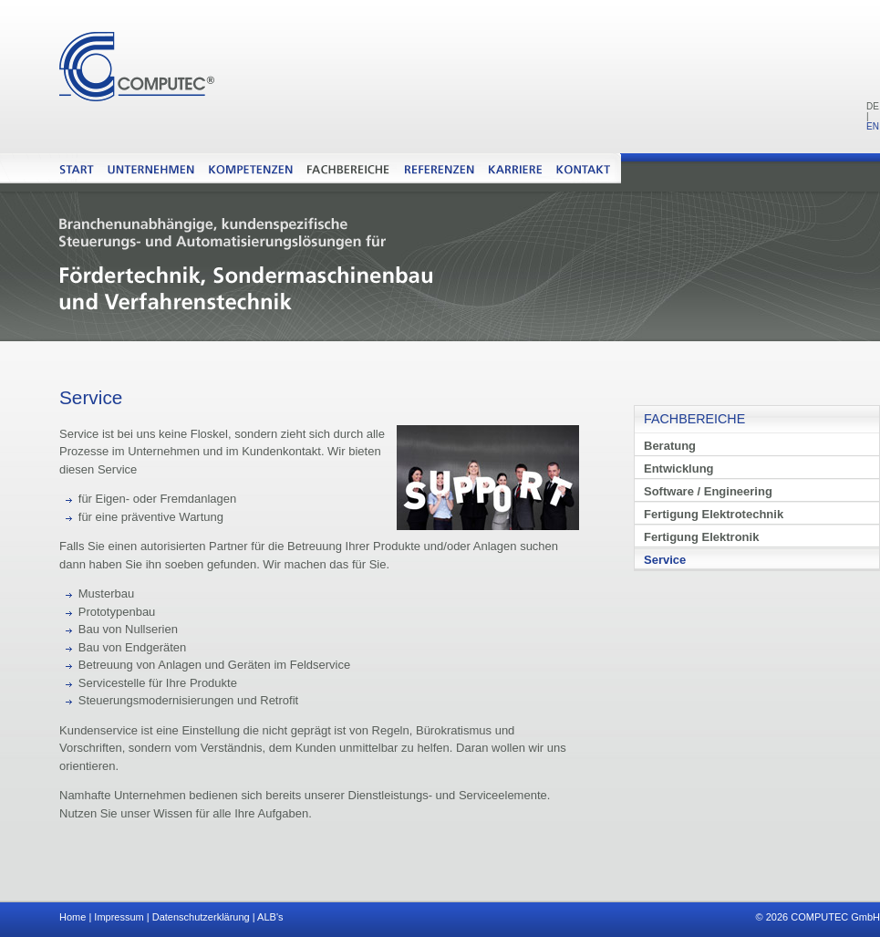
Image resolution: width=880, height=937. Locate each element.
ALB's (270, 916)
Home (72, 916)
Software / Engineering (708, 491)
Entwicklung (679, 468)
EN (872, 126)
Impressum (118, 916)
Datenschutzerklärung (201, 916)
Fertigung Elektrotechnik (713, 514)
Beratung (670, 446)
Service (665, 560)
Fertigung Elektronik (701, 537)
